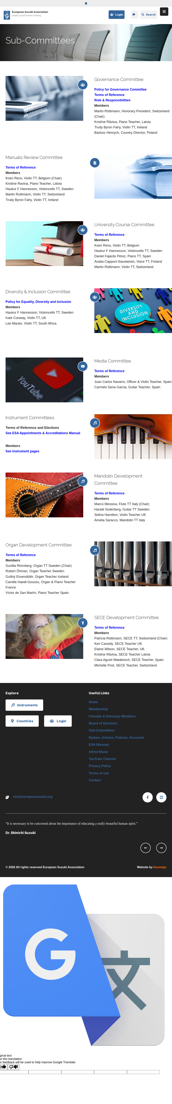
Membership (98, 709)
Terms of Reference (109, 95)
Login (116, 14)
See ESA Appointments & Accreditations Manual (44, 433)
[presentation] (145, 849)
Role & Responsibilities (112, 100)
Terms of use (99, 774)
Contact (95, 782)
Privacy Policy (100, 767)
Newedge (159, 868)
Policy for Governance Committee (121, 89)
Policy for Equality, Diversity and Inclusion (39, 302)
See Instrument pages (23, 451)
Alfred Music (99, 753)
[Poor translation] (13, 1068)
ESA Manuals (99, 745)
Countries (22, 721)
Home (93, 702)
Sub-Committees (102, 731)
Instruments (24, 705)
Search (149, 14)
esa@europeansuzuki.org (33, 798)
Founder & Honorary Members (113, 716)
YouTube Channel (103, 760)
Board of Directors (103, 724)
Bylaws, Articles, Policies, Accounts (117, 738)
